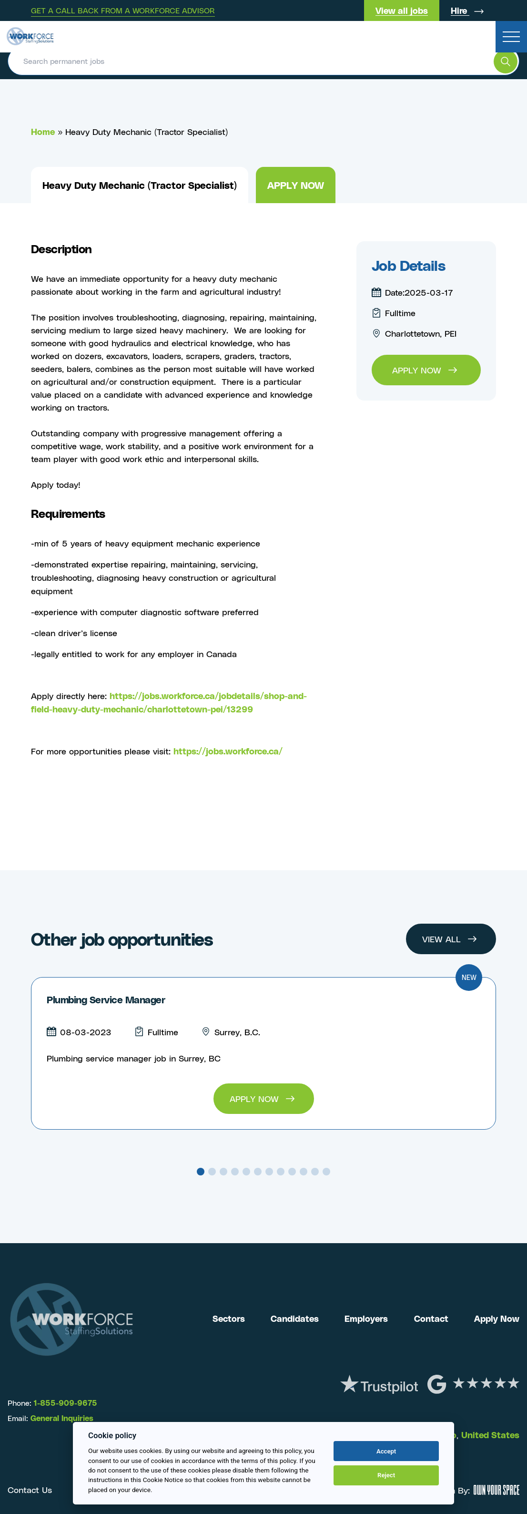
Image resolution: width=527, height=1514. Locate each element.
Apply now (295, 184)
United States (490, 1434)
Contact (431, 1318)
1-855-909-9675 (64, 1402)
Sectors (229, 1318)
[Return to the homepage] (30, 33)
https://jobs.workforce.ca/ (228, 750)
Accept (386, 1451)
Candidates (295, 1318)
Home (43, 131)
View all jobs (401, 10)
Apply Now (496, 1318)
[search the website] (505, 61)
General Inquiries (61, 1417)
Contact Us (30, 1488)
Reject (386, 1475)
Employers (366, 1318)
